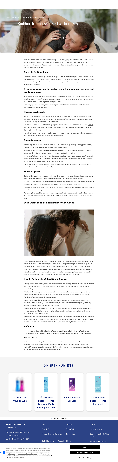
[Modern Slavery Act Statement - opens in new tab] (52, 434)
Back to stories (60, 418)
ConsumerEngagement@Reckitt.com (18, 432)
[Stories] (92, 424)
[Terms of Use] (70, 434)
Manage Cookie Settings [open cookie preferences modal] (98, 441)
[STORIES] (34, 4)
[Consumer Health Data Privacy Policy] (101, 435)
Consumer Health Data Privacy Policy (27, 454)
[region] (59, 452)
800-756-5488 (14, 435)
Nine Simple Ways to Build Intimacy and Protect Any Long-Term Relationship (67, 334)
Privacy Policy (11, 454)
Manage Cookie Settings (85, 457)
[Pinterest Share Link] (63, 38)
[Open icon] (108, 4)
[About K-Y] (45, 429)
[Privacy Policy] (70, 429)
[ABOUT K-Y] (45, 4)
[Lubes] (44, 424)
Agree (84, 447)
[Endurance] (69, 424)
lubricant (90, 125)
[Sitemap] (69, 441)
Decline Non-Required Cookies (85, 452)
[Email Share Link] (66, 38)
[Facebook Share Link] (59, 38)
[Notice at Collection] (96, 429)
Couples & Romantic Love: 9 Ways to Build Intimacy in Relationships (67, 331)
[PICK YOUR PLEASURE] (59, 4)
